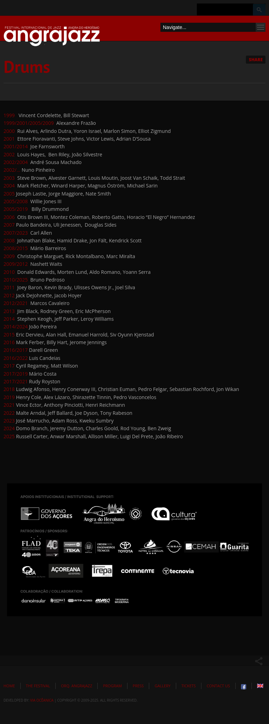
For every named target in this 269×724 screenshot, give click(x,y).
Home (9, 685)
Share (256, 60)
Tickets (188, 685)
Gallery (162, 685)
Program (112, 685)
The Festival (38, 685)
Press (138, 685)
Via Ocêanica (42, 700)
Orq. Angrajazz (76, 685)
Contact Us (218, 685)
